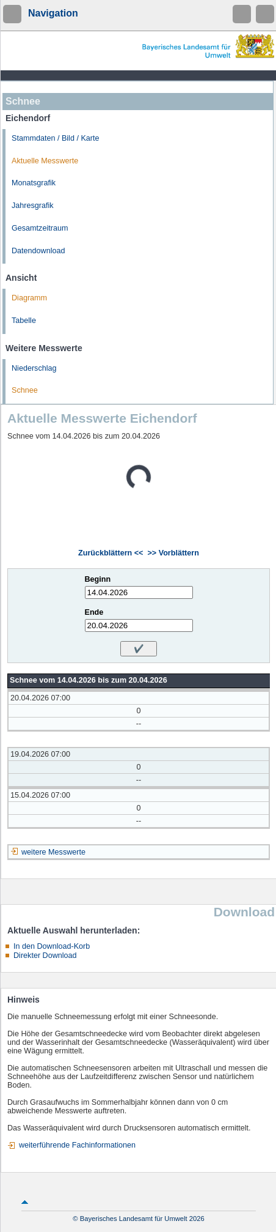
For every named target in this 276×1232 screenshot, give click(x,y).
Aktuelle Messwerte (45, 161)
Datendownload (38, 251)
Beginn (98, 579)
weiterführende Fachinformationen (77, 1145)
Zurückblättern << (110, 553)
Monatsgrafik (34, 183)
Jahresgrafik (33, 205)
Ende (94, 612)
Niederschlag (34, 368)
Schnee (25, 390)
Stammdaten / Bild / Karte (56, 138)
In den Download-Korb (51, 946)
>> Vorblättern (172, 553)
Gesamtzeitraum (40, 228)
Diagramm (29, 298)
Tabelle (24, 320)
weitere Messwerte (53, 852)
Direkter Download (45, 955)
